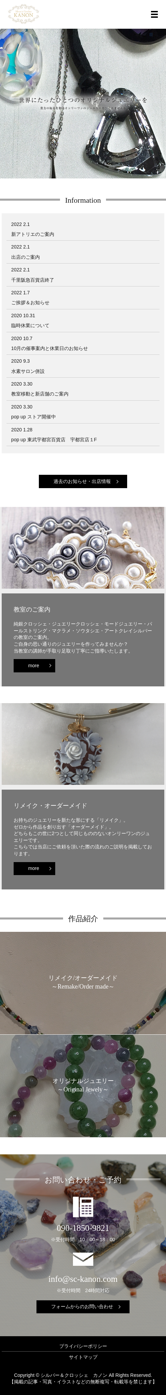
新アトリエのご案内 (32, 234)
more (33, 665)
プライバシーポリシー (83, 1346)
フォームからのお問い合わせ (82, 1306)
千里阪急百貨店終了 (32, 280)
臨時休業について (30, 325)
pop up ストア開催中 (33, 416)
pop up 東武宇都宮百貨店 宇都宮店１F (54, 439)
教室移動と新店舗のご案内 (40, 394)
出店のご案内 (25, 257)
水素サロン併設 (28, 371)
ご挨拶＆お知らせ (30, 302)
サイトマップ (83, 1357)
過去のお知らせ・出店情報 (82, 481)
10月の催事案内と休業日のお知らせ (49, 348)
